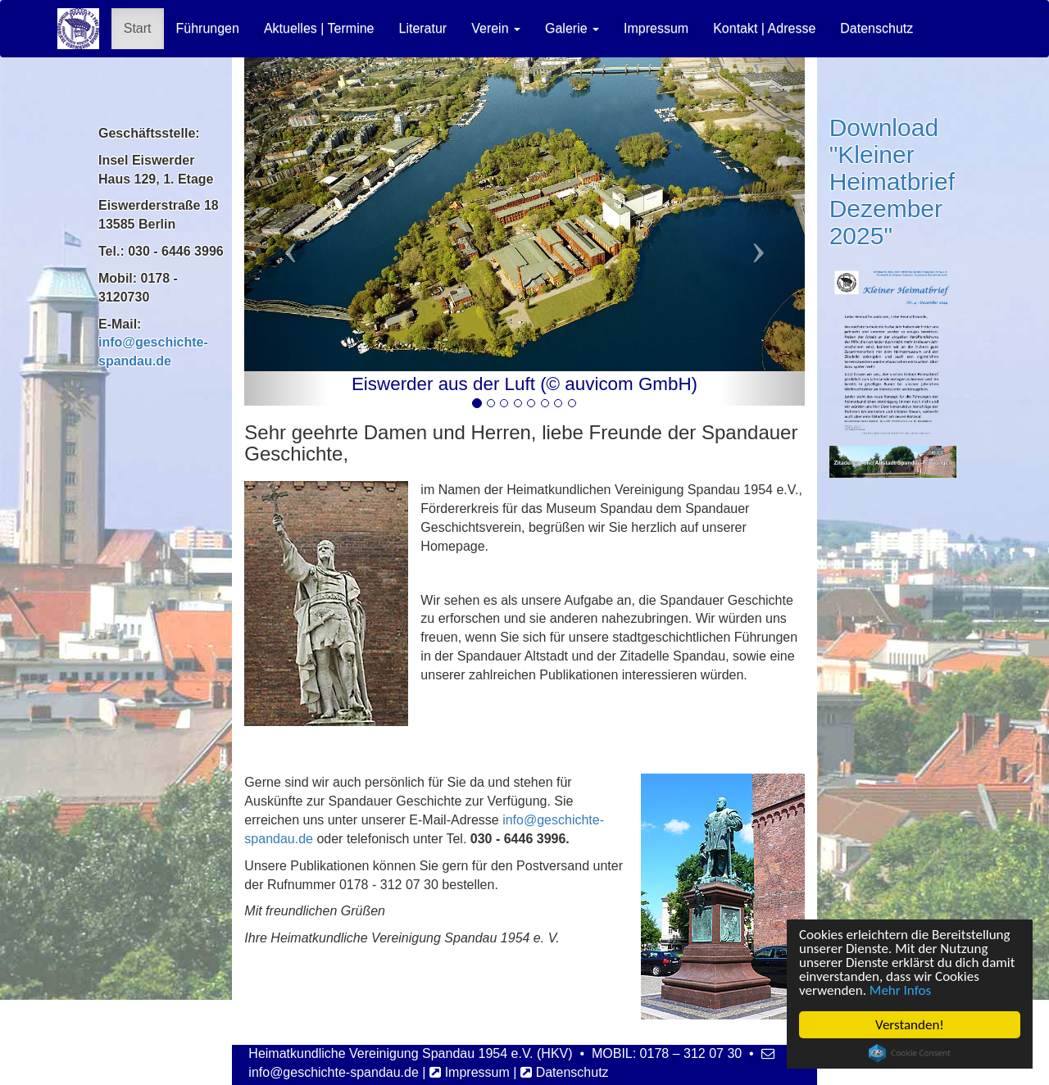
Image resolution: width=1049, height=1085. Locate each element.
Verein (495, 28)
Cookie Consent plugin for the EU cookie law (910, 1053)
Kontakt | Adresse (764, 28)
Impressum (656, 28)
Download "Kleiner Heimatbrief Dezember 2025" (892, 181)
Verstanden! (909, 1024)
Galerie (572, 28)
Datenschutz (876, 28)
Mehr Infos (900, 990)
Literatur (422, 28)
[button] (286, 231)
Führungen (207, 28)
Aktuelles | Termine (319, 28)
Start (138, 28)
